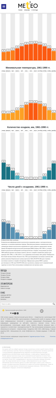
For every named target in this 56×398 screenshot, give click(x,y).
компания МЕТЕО (6, 295)
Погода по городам (6, 279)
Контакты (3, 299)
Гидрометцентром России (36, 336)
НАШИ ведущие (5, 297)
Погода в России (5, 275)
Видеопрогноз (5, 286)
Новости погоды (5, 288)
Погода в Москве (6, 273)
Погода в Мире (5, 277)
